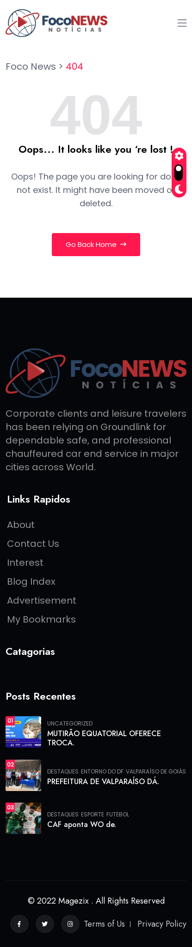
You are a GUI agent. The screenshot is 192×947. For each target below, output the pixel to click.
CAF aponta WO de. (81, 824)
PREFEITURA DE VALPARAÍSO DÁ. (103, 781)
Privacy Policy (161, 924)
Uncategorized (70, 723)
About (21, 524)
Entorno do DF (102, 771)
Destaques (63, 771)
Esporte (92, 814)
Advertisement (41, 600)
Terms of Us (104, 924)
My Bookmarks (41, 619)
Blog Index (31, 581)
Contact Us (33, 543)
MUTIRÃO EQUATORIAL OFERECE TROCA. (104, 738)
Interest (25, 562)
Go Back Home (96, 244)
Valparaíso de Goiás (156, 771)
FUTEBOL (117, 814)
